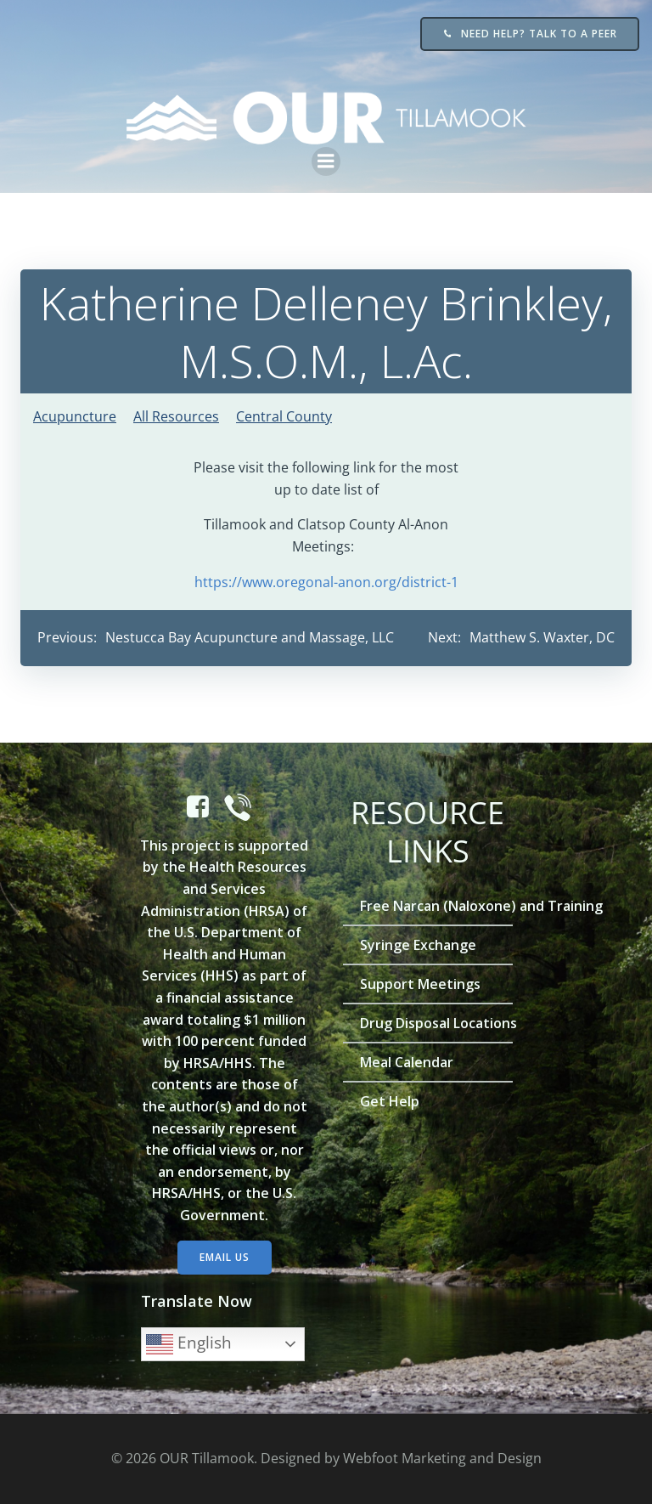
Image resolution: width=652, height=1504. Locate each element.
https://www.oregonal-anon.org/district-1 (326, 582)
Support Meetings (420, 984)
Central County (284, 416)
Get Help (389, 1101)
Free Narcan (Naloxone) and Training (428, 905)
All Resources (176, 416)
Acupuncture (74, 416)
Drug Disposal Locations (428, 1023)
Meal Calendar (406, 1062)
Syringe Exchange (418, 945)
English (189, 1344)
